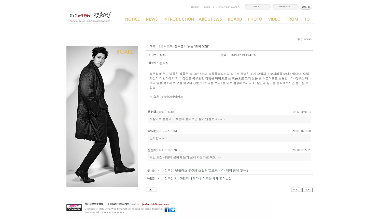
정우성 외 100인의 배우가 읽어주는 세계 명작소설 (198, 178)
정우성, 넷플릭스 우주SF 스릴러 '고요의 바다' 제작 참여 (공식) (206, 170)
